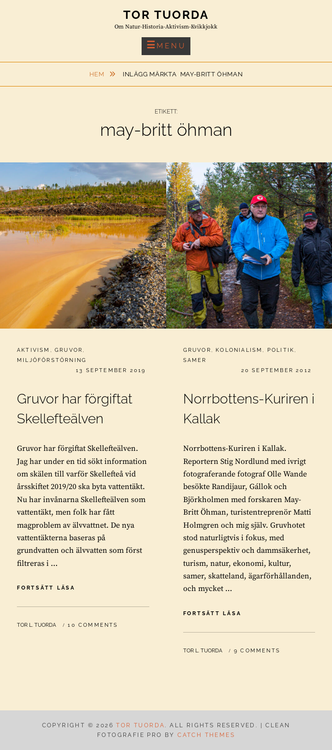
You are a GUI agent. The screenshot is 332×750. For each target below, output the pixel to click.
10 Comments (93, 625)
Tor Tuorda (166, 15)
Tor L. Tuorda (36, 625)
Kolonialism (239, 350)
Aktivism (33, 350)
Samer (195, 360)
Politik (280, 350)
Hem (97, 74)
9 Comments (257, 651)
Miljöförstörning (52, 360)
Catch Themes (206, 735)
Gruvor (69, 350)
